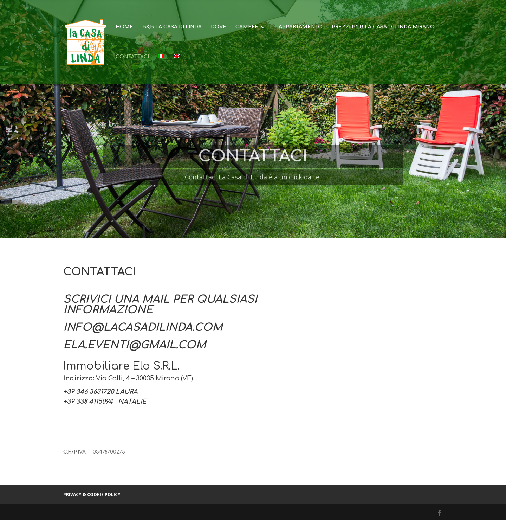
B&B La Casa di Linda (172, 27)
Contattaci (132, 56)
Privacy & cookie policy (92, 494)
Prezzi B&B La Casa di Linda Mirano (383, 27)
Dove (218, 27)
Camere (246, 27)
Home (124, 27)
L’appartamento (298, 27)
